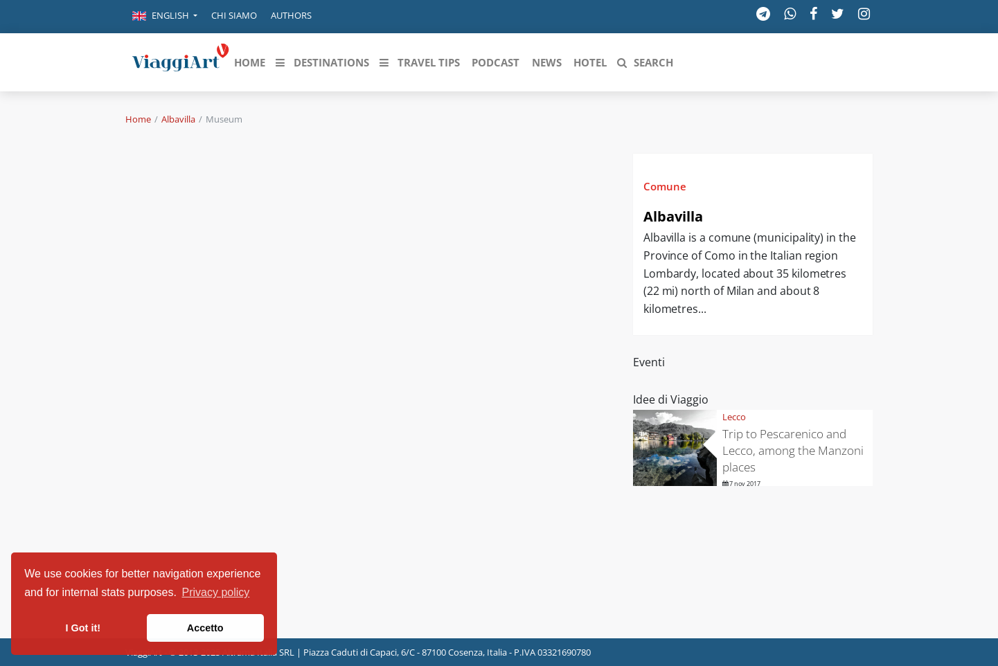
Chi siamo (234, 15)
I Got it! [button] (83, 627)
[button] (164, 16)
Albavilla (178, 119)
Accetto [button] (205, 627)
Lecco (734, 417)
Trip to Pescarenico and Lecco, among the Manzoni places (793, 450)
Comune (664, 186)
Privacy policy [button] (216, 592)
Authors (291, 15)
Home (138, 119)
